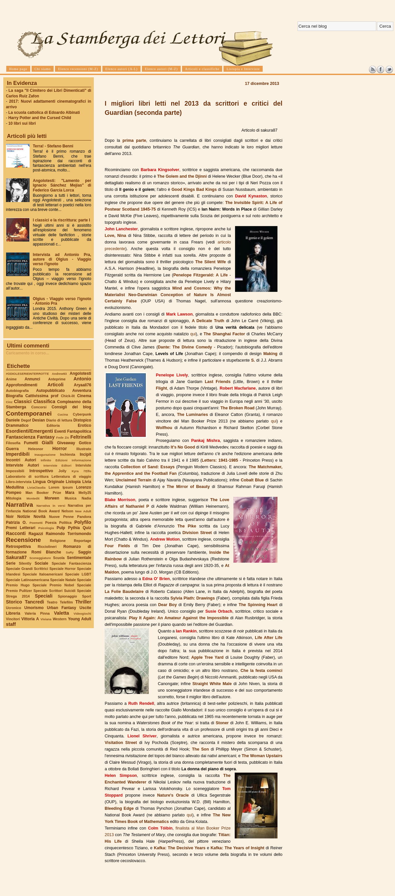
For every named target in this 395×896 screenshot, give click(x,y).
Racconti (16, 533)
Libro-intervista (19, 482)
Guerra (12, 449)
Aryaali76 (82, 385)
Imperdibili (18, 454)
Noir (10, 516)
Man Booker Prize (43, 493)
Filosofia (13, 443)
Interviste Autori (22, 465)
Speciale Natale (63, 580)
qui (193, 334)
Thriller (83, 601)
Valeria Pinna (37, 613)
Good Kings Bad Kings (194, 189)
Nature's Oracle (173, 795)
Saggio (84, 552)
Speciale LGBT (78, 574)
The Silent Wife (210, 262)
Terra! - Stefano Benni (53, 146)
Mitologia (13, 498)
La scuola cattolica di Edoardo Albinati (44, 112)
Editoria (53, 425)
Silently (25, 563)
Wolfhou (164, 427)
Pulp (61, 527)
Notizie (23, 516)
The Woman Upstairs (262, 756)
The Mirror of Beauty (188, 486)
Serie (10, 563)
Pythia (74, 527)
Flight (161, 388)
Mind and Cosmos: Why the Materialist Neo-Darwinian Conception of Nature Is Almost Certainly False (168, 295)
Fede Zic (62, 437)
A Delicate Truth (208, 321)
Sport (86, 596)
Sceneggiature (40, 558)
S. (253, 360)
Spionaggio (67, 596)
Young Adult (79, 619)
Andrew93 (59, 373)
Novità (39, 516)
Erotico (84, 425)
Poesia (50, 523)
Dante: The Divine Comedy (185, 347)
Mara (69, 492)
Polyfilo (82, 522)
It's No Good (183, 447)
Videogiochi (83, 613)
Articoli (55, 384)
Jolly (62, 471)
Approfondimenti (21, 385)
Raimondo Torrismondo (68, 533)
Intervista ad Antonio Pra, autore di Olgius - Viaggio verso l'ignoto (62, 259)
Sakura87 (16, 557)
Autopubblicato (50, 390)
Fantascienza (20, 437)
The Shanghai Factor (224, 334)
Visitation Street (121, 742)
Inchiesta (67, 454)
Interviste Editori (57, 465)
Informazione (81, 460)
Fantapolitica (79, 431)
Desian (38, 420)
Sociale (41, 563)
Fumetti (31, 443)
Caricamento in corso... (27, 353)
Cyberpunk (82, 414)
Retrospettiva (18, 546)
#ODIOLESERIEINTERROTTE (27, 373)
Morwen (51, 498)
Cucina (63, 414)
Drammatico (17, 425)
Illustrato (83, 449)
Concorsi (38, 407)
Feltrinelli (80, 437)
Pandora (84, 517)
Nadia (86, 498)
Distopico (82, 420)
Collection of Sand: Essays (147, 467)
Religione (58, 541)
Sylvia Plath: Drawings (193, 598)
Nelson (67, 511)
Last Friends (217, 381)
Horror (59, 448)
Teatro (52, 602)
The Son (200, 749)
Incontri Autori (21, 460)
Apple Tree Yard (207, 657)
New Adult (83, 511)
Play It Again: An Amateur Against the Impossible (179, 618)
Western (59, 619)
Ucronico (13, 608)
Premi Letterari (20, 527)
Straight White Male (211, 683)
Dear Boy (167, 604)
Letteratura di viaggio (71, 476)
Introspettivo (41, 471)
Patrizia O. (16, 522)
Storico (14, 601)
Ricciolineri (47, 547)
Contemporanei (29, 413)
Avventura (81, 390)
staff (11, 624)
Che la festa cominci (261, 670)
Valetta (61, 613)
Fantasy (46, 437)
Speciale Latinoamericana (27, 580)
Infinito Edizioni (54, 460)
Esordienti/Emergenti (29, 431)
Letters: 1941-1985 (220, 460)
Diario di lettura (59, 420)
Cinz (9, 402)
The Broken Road (237, 408)
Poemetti (35, 523)
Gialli (47, 442)
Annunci (32, 379)
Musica (70, 498)
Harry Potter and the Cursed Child (39, 117)
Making (270, 353)
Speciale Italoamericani (43, 574)
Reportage (82, 541)
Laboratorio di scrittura (27, 476)
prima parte (134, 140)
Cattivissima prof (41, 396)
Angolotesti (80, 373)
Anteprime (57, 379)
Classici (23, 401)
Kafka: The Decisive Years (179, 848)
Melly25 (84, 493)
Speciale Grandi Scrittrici (27, 569)
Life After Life (268, 637)
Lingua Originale (48, 481)
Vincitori (13, 619)
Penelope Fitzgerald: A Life (200, 275)
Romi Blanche (46, 552)
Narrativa (19, 504)
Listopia (73, 481)
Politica (65, 523)
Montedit (32, 498)
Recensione (23, 539)
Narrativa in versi (51, 505)
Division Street (197, 532)
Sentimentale (79, 557)
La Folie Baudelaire (124, 591)
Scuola (59, 558)
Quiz (87, 527)
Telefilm (66, 602)
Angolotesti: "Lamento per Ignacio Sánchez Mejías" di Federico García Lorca (62, 185)
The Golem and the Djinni (182, 176)
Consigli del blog (71, 407)
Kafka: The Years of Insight (237, 848)
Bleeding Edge (119, 808)
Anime (11, 379)
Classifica (44, 401)
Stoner (222, 723)
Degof (26, 420)
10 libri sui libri (22, 123)
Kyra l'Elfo (81, 471)
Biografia (14, 396)
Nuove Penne (61, 517)
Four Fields (117, 546)
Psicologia (46, 528)
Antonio (82, 378)
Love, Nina (115, 235)
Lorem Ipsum (61, 487)
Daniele (13, 420)
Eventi (60, 431)
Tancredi (34, 601)
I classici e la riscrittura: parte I (61, 220)
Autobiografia (17, 391)
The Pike (186, 526)
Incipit (85, 454)
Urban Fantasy (61, 607)
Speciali (44, 596)
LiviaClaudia (36, 487)
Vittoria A (30, 619)
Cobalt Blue (252, 480)
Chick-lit (68, 396)
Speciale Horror (62, 569)
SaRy (70, 552)
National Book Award (41, 511)
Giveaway (66, 443)
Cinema (84, 396)
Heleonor (35, 449)
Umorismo (34, 607)
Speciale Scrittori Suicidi (54, 591)
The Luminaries (192, 414)
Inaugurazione (45, 454)
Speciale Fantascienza (71, 563)
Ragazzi (36, 533)
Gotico (85, 443)
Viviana (45, 619)
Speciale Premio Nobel (53, 585)
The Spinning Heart (258, 604)
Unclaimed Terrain (133, 480)
